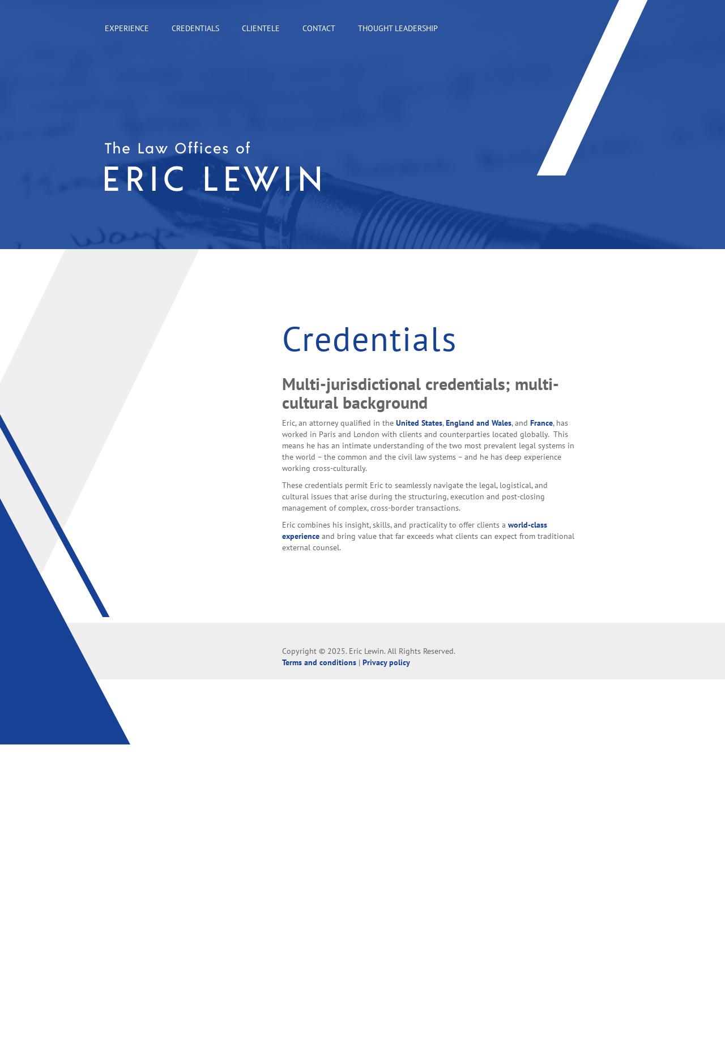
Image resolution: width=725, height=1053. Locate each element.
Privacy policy (386, 662)
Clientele (261, 28)
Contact (318, 28)
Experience (127, 28)
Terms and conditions (319, 662)
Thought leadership (398, 28)
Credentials (195, 28)
